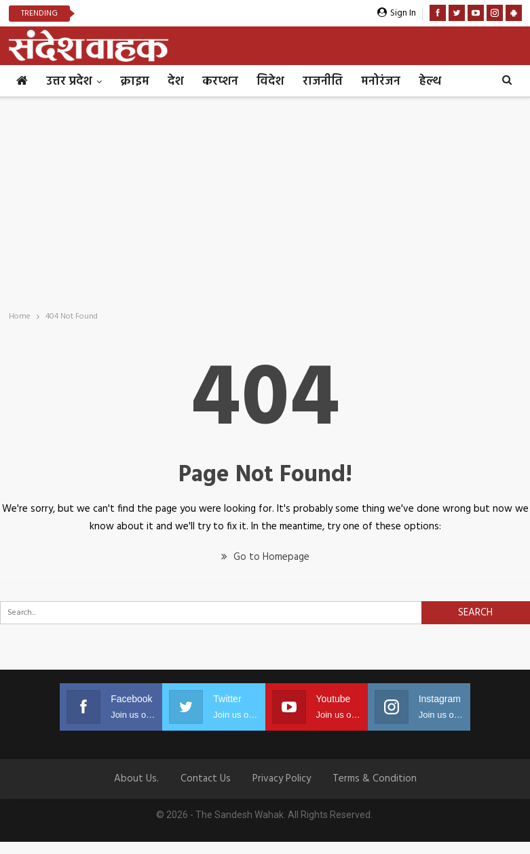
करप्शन (220, 82)
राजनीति (323, 82)
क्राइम (134, 82)
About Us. (136, 779)
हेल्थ (429, 82)
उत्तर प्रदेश (69, 82)
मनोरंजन (380, 82)
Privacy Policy (281, 779)
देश (176, 82)
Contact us (206, 779)
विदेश (270, 82)
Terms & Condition (375, 779)
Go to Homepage (265, 557)
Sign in (396, 13)
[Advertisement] (265, 200)
